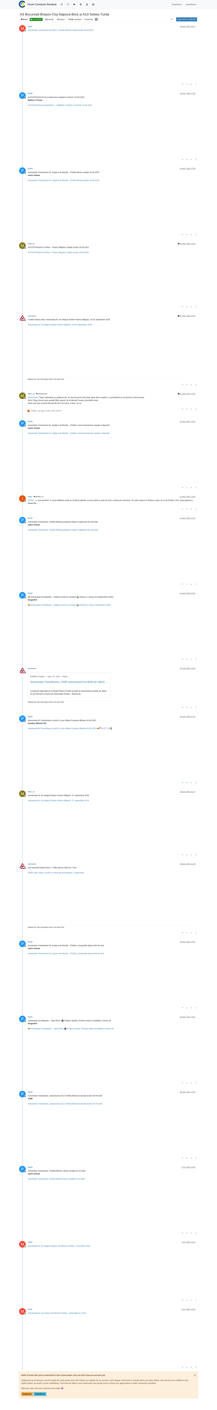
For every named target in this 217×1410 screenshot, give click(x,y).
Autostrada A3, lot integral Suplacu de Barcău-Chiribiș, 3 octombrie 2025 (59, 1246)
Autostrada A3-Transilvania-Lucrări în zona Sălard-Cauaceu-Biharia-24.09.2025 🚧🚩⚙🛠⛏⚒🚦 (70, 728)
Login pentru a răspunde (186, 19)
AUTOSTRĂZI (36, 19)
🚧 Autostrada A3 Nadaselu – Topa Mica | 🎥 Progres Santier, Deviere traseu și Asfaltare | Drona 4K (71, 1029)
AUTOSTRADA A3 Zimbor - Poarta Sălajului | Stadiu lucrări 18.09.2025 (58, 252)
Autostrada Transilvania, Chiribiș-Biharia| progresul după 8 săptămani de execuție (63, 530)
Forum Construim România (41, 4)
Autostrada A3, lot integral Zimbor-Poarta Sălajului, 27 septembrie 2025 (58, 800)
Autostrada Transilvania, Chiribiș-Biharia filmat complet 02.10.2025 (56, 1179)
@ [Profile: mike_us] (32, 500)
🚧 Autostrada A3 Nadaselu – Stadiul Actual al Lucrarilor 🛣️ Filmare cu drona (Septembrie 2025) (69, 605)
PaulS (30, 93)
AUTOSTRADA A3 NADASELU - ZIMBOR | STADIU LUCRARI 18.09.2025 (60, 105)
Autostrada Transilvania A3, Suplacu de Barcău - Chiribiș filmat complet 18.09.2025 (63, 180)
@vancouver (41, 394)
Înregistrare (27, 1394)
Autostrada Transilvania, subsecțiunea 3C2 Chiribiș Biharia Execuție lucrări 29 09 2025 (65, 1104)
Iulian (30, 497)
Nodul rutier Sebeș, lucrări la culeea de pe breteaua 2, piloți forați (56, 873)
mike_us (31, 244)
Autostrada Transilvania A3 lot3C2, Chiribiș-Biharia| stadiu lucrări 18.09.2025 (60, 30)
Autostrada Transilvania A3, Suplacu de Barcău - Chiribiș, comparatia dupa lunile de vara (66, 953)
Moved (24, 19)
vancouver (32, 316)
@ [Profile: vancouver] (33, 397)
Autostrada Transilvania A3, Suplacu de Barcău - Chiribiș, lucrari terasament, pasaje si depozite (69, 433)
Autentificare (40, 1394)
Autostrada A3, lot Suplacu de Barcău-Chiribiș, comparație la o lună (57, 1313)
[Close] (195, 1375)
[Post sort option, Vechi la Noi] (171, 19)
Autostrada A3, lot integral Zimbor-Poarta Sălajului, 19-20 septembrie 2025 (60, 325)
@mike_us (38, 497)
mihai (30, 26)
